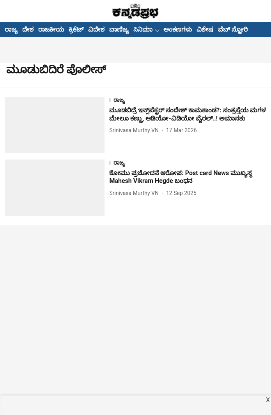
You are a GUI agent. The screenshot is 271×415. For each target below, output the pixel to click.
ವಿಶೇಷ (205, 29)
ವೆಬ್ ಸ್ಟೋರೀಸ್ (237, 29)
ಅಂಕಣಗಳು (177, 29)
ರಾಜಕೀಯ (51, 29)
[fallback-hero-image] (57, 125)
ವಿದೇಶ (96, 29)
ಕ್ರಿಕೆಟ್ (76, 29)
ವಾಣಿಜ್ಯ (119, 29)
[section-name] (187, 101)
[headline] (187, 114)
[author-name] (135, 130)
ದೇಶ (28, 29)
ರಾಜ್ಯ (11, 29)
